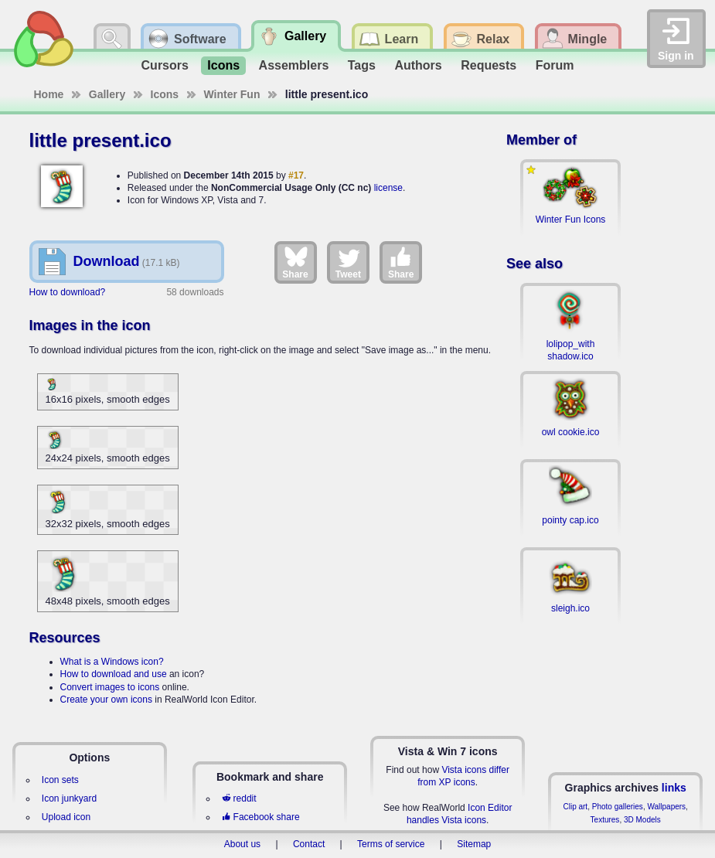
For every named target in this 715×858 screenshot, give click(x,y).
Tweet (348, 262)
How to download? (67, 292)
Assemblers (294, 65)
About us (242, 844)
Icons (223, 65)
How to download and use (113, 674)
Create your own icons (106, 699)
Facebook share (260, 817)
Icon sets (60, 780)
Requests (488, 65)
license (388, 187)
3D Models (642, 819)
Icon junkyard (69, 798)
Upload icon (66, 817)
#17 (296, 175)
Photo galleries (617, 806)
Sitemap (474, 844)
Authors (417, 65)
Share (295, 262)
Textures (605, 819)
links (674, 787)
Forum (555, 65)
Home (49, 94)
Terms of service (390, 844)
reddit (239, 798)
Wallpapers (666, 806)
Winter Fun (232, 94)
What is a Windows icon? (112, 661)
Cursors (165, 65)
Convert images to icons (110, 687)
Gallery (107, 94)
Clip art (575, 806)
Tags (362, 65)
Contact (309, 844)
